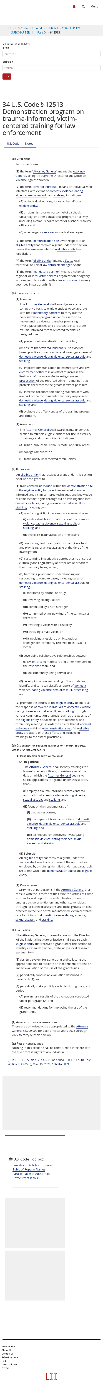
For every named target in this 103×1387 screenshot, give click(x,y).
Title (5, 48)
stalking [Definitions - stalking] (68, 711)
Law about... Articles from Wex (32, 1165)
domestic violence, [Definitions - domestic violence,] (61, 191)
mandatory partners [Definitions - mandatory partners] (46, 313)
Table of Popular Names (28, 1169)
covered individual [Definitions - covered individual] (45, 187)
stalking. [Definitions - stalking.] (49, 843)
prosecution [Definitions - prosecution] (27, 381)
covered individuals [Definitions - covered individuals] (53, 348)
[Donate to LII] (74, 6)
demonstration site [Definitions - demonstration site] (46, 241)
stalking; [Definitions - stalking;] (25, 361)
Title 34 (37, 28)
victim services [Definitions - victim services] (48, 276)
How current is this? (25, 1178)
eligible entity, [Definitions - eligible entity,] (29, 720)
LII (9, 28)
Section (7, 62)
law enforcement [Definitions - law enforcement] (54, 265)
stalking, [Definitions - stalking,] (59, 195)
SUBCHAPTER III (22, 32)
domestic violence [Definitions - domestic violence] (31, 400)
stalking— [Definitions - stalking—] (26, 587)
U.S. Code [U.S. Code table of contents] (21, 28)
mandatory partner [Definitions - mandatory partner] (46, 272)
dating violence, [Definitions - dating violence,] (54, 356)
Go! (7, 76)
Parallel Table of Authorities (31, 1174)
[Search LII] (83, 6)
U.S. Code (13, 144)
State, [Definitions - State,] (68, 261)
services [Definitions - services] (49, 232)
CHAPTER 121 (71, 28)
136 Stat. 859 (60, 1064)
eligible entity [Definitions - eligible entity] (28, 206)
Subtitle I (52, 28)
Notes (29, 144)
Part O (41, 32)
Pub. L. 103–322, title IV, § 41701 (30, 1060)
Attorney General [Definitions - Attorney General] (44, 171)
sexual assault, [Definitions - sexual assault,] (37, 195)
